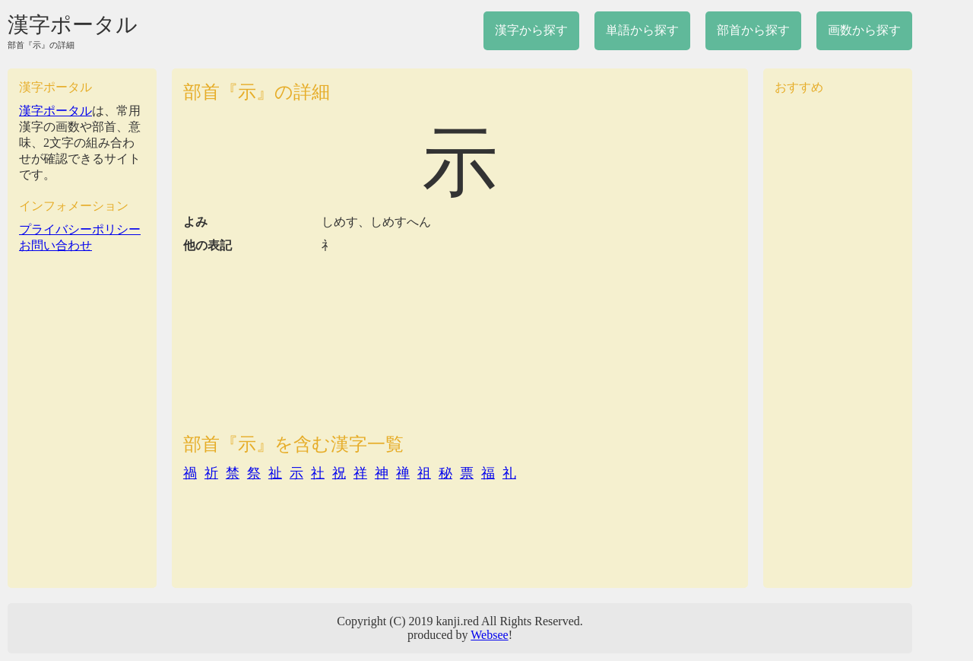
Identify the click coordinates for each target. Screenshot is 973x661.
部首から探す (753, 30)
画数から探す (864, 30)
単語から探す (642, 30)
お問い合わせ (55, 245)
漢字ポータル (73, 25)
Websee (489, 634)
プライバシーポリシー (80, 229)
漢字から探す (531, 30)
